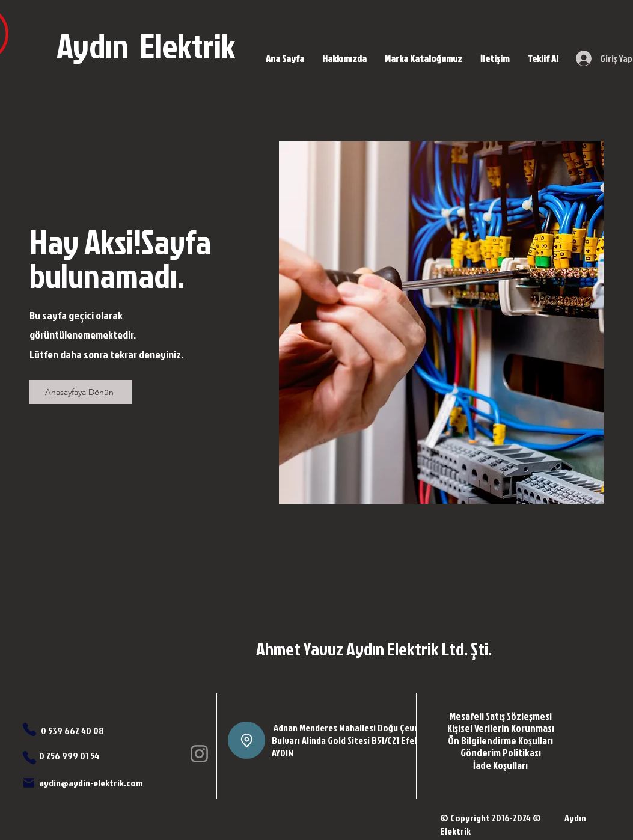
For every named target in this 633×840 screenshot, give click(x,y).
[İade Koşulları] (500, 765)
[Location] (246, 740)
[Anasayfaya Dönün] (80, 392)
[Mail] (28, 783)
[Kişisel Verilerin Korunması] (500, 728)
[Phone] (29, 729)
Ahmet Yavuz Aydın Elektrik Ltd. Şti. (374, 648)
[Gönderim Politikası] (500, 752)
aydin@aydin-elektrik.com (90, 782)
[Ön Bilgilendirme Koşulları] (500, 740)
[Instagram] (199, 753)
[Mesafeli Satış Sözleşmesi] (500, 716)
